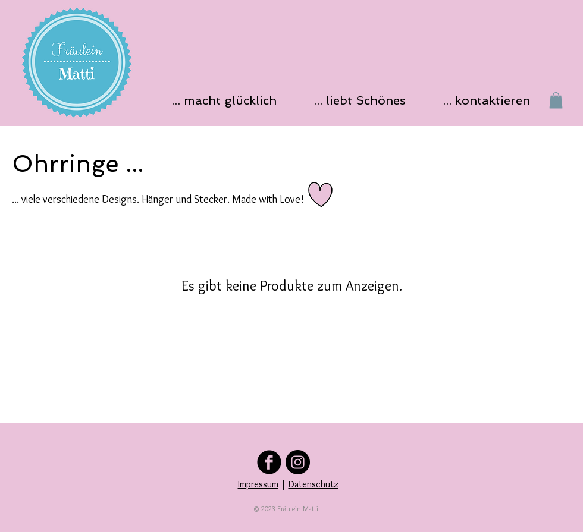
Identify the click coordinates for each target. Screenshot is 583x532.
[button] (227, 100)
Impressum (258, 484)
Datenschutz (313, 484)
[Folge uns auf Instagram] (298, 462)
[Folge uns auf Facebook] (269, 462)
